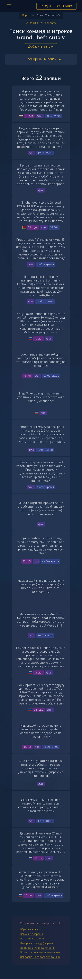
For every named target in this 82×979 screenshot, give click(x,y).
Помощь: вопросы (31, 934)
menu (9, 6)
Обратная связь (30, 929)
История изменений (33, 938)
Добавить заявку (41, 46)
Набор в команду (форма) (37, 943)
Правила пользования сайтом (40, 952)
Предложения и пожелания (37, 947)
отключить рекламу (41, 23)
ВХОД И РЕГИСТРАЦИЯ (56, 6)
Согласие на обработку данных (40, 956)
